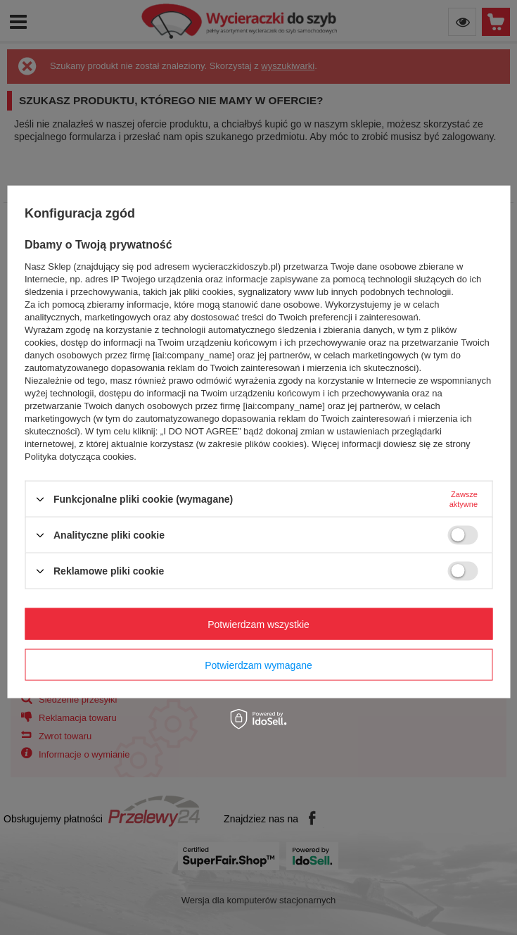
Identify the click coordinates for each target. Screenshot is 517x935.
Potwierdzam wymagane (258, 664)
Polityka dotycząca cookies (79, 456)
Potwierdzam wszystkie (258, 623)
